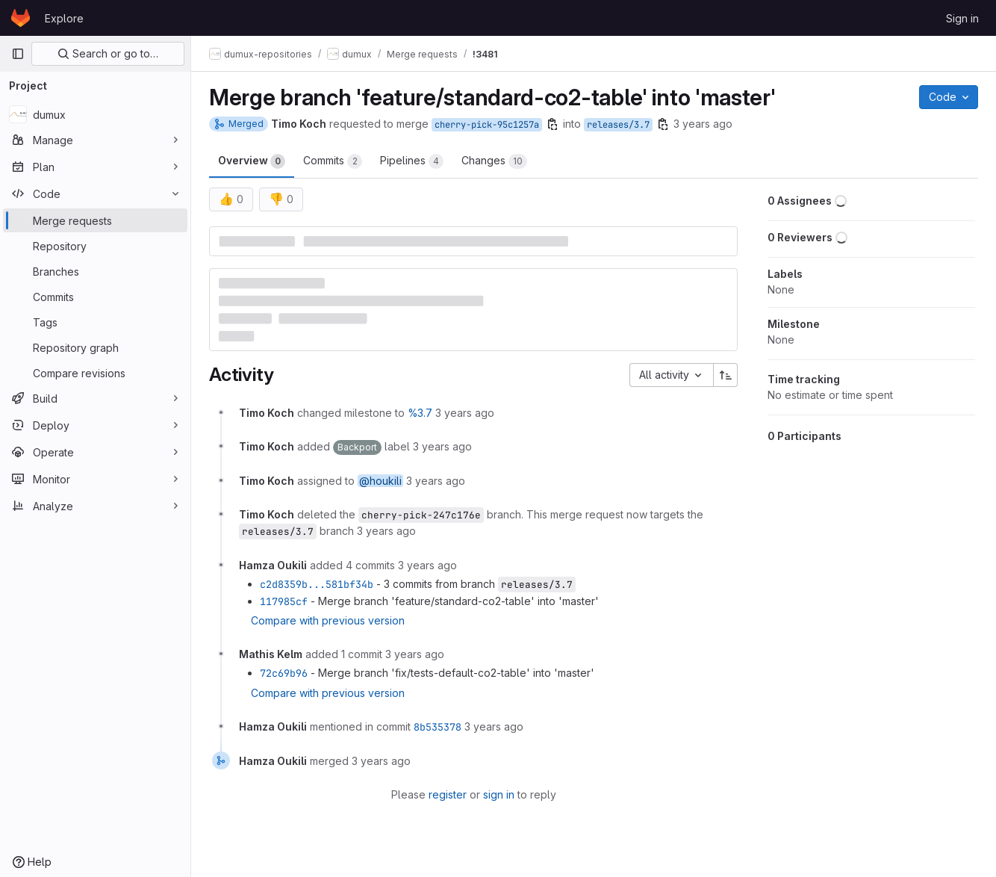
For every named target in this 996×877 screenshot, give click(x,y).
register (448, 794)
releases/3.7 (618, 125)
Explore (64, 18)
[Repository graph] (95, 347)
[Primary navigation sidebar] (18, 54)
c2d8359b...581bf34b (316, 584)
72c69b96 (284, 673)
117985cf (284, 601)
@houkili (380, 480)
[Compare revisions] (95, 373)
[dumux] (95, 114)
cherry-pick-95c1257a (487, 125)
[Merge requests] (95, 220)
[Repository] (95, 246)
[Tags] (95, 322)
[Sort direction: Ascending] (726, 375)
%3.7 (420, 412)
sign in (498, 794)
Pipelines (411, 161)
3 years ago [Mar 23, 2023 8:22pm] (702, 123)
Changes (494, 161)
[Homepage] (20, 18)
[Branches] (95, 271)
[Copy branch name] (552, 124)
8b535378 (437, 727)
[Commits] (95, 297)
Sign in (962, 18)
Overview (251, 161)
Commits (332, 161)
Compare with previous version (328, 620)
